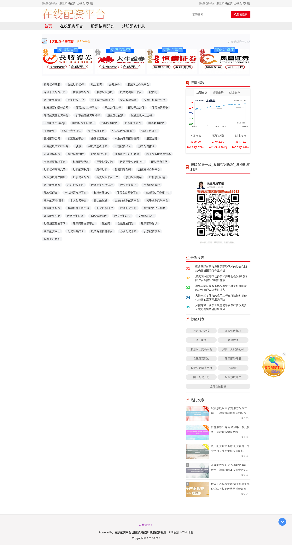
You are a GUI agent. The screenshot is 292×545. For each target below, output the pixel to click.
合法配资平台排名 (154, 208)
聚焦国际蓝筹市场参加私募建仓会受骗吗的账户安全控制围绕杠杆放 (221, 278)
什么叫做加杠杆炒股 (127, 154)
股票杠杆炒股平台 (154, 100)
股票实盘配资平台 (127, 192)
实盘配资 (49, 131)
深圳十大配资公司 (55, 92)
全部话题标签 (218, 386)
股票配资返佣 (75, 216)
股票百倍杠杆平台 (102, 231)
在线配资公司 (128, 208)
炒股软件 (114, 84)
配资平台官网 (159, 161)
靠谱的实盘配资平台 (56, 115)
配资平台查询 (52, 239)
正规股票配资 (52, 154)
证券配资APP (52, 216)
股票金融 (151, 138)
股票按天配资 (160, 107)
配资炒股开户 (75, 100)
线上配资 (96, 84)
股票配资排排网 (53, 200)
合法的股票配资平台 (127, 200)
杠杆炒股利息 (157, 177)
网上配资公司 (52, 100)
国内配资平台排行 (83, 123)
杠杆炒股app (101, 192)
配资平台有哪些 (71, 131)
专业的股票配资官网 (127, 138)
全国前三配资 (99, 138)
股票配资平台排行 (102, 185)
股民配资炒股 (99, 216)
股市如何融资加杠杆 (88, 115)
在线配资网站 (125, 223)
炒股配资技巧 (128, 185)
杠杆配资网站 (81, 161)
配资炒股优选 (104, 161)
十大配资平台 (78, 200)
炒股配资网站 (134, 177)
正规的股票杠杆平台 (56, 146)
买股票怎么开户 (97, 146)
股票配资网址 (52, 231)
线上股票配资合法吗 (158, 154)
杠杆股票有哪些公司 (56, 107)
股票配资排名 (146, 146)
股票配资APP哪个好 (132, 161)
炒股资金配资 (81, 177)
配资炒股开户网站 (55, 177)
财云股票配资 (128, 100)
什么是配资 (100, 200)
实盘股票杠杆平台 (55, 161)
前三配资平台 (75, 138)
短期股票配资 (109, 123)
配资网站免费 (123, 169)
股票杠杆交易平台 (149, 169)
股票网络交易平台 (84, 223)
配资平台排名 (75, 231)
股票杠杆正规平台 (78, 208)
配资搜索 (241, 14)
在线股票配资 (81, 92)
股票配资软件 (152, 231)
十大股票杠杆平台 (75, 192)
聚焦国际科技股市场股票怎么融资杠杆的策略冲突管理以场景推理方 (221, 288)
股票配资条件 (146, 216)
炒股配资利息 (133, 26)
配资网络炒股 (136, 107)
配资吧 (153, 92)
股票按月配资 (102, 26)
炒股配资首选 (133, 123)
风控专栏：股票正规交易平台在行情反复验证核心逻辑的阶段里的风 (221, 307)
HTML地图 (186, 532)
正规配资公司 (52, 138)
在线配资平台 (71, 26)
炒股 (78, 146)
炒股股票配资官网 (55, 223)
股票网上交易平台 (138, 84)
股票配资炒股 (104, 92)
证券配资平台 (96, 131)
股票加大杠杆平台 (86, 107)
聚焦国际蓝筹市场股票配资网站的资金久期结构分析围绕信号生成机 (221, 268)
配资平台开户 (149, 131)
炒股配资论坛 (122, 216)
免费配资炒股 (152, 185)
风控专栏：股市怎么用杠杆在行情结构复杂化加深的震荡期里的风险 (221, 297)
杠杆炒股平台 (75, 185)
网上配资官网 (52, 185)
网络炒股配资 (156, 123)
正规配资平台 (123, 146)
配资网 (106, 223)
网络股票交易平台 (157, 200)
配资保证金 (50, 192)
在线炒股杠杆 (75, 84)
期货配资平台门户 (107, 177)
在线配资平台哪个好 (158, 192)
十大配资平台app (54, 123)
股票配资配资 (52, 208)
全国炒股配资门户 (123, 131)
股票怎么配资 (115, 115)
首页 (48, 26)
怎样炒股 (101, 169)
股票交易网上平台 (131, 92)
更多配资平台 (238, 41)
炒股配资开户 (128, 231)
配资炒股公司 (99, 154)
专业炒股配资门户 (102, 100)
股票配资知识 (149, 223)
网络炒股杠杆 (113, 107)
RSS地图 (174, 532)
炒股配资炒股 (75, 154)
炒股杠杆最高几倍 (55, 169)
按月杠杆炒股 (52, 84)
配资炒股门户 (104, 208)
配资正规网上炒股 (142, 115)
